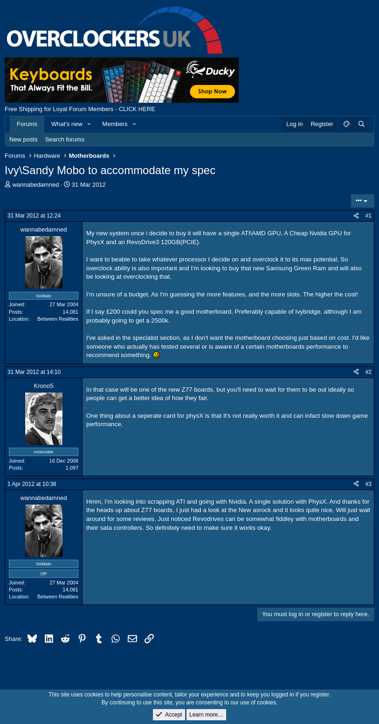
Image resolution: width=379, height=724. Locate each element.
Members (114, 123)
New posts (23, 139)
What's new (67, 123)
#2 (368, 372)
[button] (89, 124)
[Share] (356, 216)
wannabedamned (36, 184)
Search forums (65, 139)
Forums (27, 123)
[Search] (361, 124)
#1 (368, 215)
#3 (368, 484)
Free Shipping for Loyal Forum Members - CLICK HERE (80, 108)
